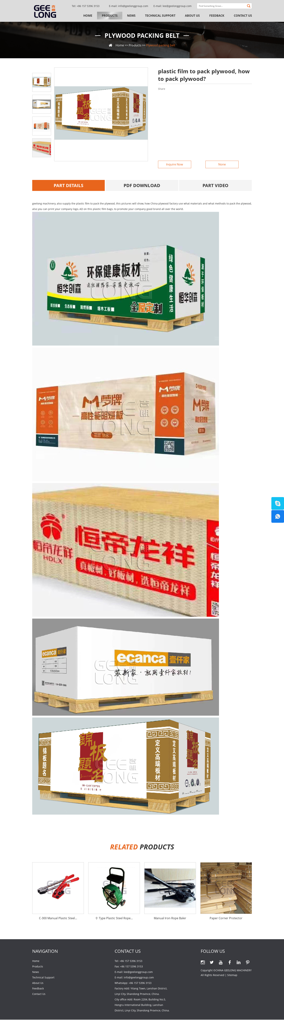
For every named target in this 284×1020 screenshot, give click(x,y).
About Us (192, 16)
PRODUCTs (142, 847)
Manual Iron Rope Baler (170, 918)
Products (110, 16)
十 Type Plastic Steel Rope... (114, 918)
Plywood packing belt (142, 35)
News (131, 16)
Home (87, 16)
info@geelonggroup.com (133, 6)
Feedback (216, 16)
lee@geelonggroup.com (177, 6)
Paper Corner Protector (226, 918)
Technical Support (160, 16)
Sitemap (232, 975)
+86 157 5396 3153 (140, 983)
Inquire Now (174, 165)
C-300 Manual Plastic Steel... (58, 918)
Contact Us (243, 16)
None (221, 165)
